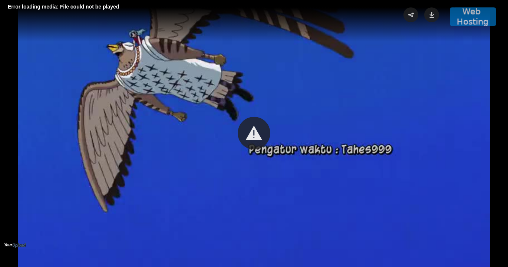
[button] (254, 133)
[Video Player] (254, 133)
